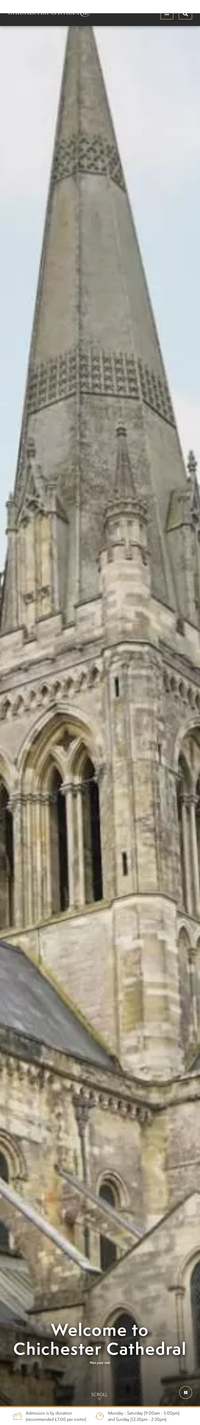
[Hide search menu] (185, 13)
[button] (185, 1392)
